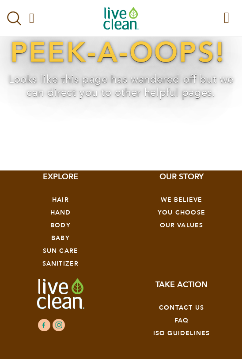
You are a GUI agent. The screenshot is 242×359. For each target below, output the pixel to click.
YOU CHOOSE (181, 212)
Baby (60, 238)
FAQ (181, 320)
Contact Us (181, 307)
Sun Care (60, 251)
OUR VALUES (182, 225)
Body (60, 225)
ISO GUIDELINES (181, 333)
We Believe (182, 200)
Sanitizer (60, 263)
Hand (60, 212)
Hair (60, 200)
